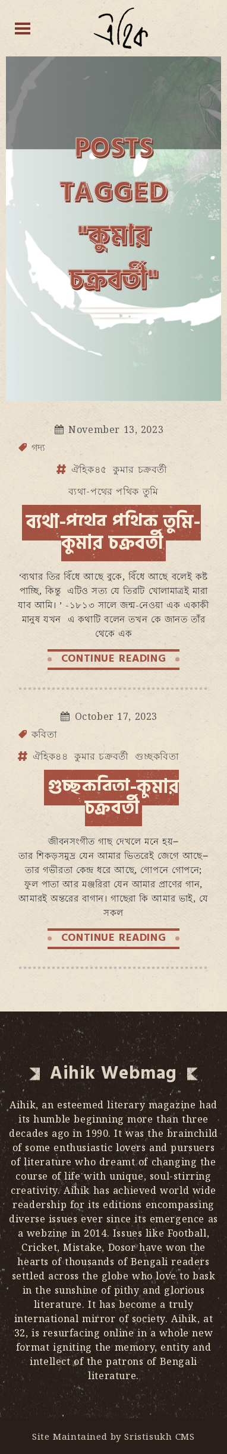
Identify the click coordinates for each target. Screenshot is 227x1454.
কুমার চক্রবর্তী (140, 469)
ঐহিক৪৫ (89, 469)
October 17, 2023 (116, 716)
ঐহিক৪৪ (50, 756)
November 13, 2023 (115, 429)
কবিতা (44, 734)
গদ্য (38, 447)
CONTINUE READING (113, 658)
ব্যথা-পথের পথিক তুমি (113, 491)
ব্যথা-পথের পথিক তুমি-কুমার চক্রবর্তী (113, 532)
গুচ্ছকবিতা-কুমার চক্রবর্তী (113, 797)
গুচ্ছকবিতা (157, 756)
